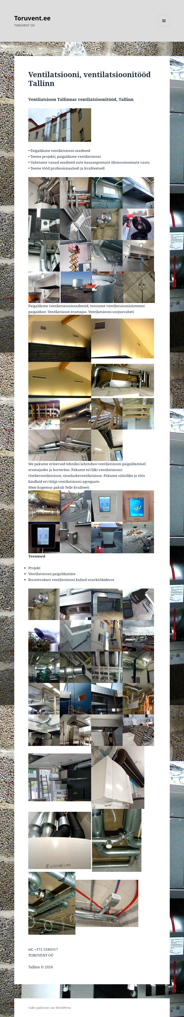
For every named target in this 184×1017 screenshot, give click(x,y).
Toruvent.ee (32, 18)
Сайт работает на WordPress (49, 1008)
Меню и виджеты (164, 26)
